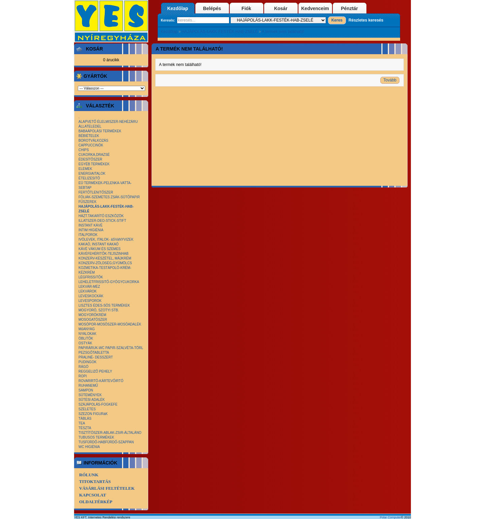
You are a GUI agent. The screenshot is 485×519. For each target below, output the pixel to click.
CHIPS (83, 150)
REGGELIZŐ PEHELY (95, 371)
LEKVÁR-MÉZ (89, 286)
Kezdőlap (177, 8)
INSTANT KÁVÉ (90, 225)
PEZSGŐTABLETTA (93, 352)
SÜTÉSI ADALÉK (91, 400)
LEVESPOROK (89, 301)
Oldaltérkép (95, 501)
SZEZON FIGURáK (93, 414)
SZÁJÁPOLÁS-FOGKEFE (98, 404)
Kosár (281, 8)
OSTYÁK (85, 343)
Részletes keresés (366, 20)
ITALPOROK (88, 235)
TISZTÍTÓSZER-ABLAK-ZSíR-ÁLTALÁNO (109, 433)
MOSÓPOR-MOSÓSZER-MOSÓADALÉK (109, 324)
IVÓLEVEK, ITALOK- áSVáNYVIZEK (105, 239)
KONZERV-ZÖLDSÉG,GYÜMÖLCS (105, 263)
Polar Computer (390, 517)
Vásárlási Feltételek (107, 488)
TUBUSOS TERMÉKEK (96, 437)
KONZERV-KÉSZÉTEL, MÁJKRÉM (104, 258)
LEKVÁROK (87, 291)
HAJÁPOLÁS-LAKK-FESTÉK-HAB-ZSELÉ (220, 31)
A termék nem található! (283, 31)
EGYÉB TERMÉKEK (93, 164)
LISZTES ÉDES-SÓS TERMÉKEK (104, 305)
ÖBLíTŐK (85, 338)
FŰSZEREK (87, 202)
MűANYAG (86, 329)
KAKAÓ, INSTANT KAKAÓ (98, 244)
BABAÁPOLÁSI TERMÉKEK (99, 131)
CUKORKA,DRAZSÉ (94, 155)
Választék (99, 105)
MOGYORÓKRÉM (92, 315)
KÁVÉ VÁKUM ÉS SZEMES (99, 249)
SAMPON (85, 390)
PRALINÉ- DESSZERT (95, 357)
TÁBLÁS (84, 418)
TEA (81, 423)
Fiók (246, 8)
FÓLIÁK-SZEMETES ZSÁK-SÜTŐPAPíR (109, 197)
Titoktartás (95, 481)
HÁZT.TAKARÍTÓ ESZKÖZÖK (101, 216)
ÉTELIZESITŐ (89, 178)
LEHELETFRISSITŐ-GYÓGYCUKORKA (108, 282)
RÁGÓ (83, 367)
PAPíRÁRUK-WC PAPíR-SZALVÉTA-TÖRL (110, 348)
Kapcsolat (92, 494)
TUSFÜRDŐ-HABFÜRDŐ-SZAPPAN (106, 442)
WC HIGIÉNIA (89, 447)
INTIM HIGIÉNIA (90, 230)
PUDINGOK (87, 362)
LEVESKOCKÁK (90, 296)
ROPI (82, 376)
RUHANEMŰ (88, 385)
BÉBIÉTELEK (88, 136)
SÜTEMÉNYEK (90, 395)
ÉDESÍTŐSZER (90, 159)
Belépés (212, 8)
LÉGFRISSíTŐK (90, 277)
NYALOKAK (87, 334)
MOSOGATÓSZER (92, 319)
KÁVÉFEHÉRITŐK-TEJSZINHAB (103, 253)
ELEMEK (85, 169)
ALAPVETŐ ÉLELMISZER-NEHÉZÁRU (108, 122)
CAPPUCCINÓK (90, 145)
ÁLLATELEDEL (89, 126)
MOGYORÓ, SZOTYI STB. (98, 310)
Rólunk (88, 474)
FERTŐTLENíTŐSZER (95, 192)
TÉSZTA (84, 428)
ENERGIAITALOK (91, 173)
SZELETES (87, 409)
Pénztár (349, 8)
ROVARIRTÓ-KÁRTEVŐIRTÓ (100, 381)
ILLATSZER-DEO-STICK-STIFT (102, 220)
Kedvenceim (315, 8)
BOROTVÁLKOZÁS (93, 140)
